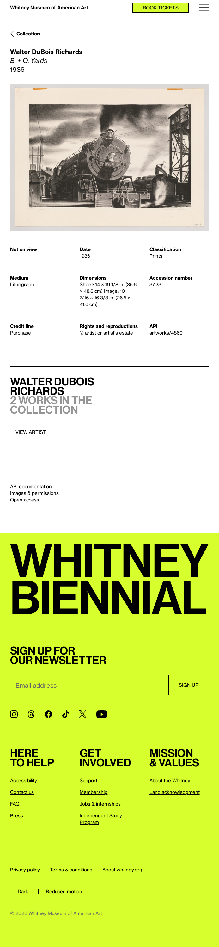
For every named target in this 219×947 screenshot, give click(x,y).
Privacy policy (25, 869)
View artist (30, 432)
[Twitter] (82, 714)
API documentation (31, 486)
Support (88, 780)
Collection (28, 33)
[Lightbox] (109, 157)
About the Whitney (169, 780)
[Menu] (204, 7)
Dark (19, 891)
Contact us (22, 792)
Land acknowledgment (174, 792)
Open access (24, 499)
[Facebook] (48, 714)
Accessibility (23, 780)
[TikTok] (65, 714)
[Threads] (31, 714)
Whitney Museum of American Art (49, 7)
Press (16, 815)
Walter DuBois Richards (46, 51)
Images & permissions (34, 493)
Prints (155, 256)
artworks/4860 (166, 332)
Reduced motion (60, 891)
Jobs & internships (100, 804)
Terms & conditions (71, 869)
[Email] (89, 685)
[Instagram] (14, 714)
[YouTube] (101, 714)
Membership (93, 792)
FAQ (14, 804)
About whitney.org (122, 869)
